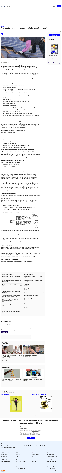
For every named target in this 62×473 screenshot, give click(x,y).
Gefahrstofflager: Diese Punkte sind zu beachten (11, 311)
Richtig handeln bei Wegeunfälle (30, 298)
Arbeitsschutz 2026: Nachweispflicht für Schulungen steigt (33, 277)
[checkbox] (1, 330)
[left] (41, 360)
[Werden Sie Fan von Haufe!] (32, 452)
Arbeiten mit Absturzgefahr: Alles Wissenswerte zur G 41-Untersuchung (17, 261)
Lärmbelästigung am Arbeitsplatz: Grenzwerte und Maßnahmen (11, 292)
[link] (3, 10)
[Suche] (54, 6)
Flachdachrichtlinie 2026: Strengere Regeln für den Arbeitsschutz (33, 284)
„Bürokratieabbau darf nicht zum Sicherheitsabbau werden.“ (33, 302)
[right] (42, 360)
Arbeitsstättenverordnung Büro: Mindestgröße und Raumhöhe (11, 277)
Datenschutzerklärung (35, 431)
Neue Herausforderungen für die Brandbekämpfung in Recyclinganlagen (33, 288)
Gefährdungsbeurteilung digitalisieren (31, 295)
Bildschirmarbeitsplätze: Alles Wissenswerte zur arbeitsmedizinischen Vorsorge (10, 304)
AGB (33, 430)
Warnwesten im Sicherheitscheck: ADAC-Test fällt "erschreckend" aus (33, 306)
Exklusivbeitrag (6, 345)
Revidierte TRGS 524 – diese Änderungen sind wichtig (33, 280)
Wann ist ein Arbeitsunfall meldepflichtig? (9, 284)
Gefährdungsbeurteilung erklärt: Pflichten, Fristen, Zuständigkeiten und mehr (11, 300)
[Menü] (9, 6)
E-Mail (20, 426)
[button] (59, 6)
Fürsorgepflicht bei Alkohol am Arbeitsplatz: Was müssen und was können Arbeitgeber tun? (11, 296)
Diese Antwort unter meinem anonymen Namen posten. (12, 330)
